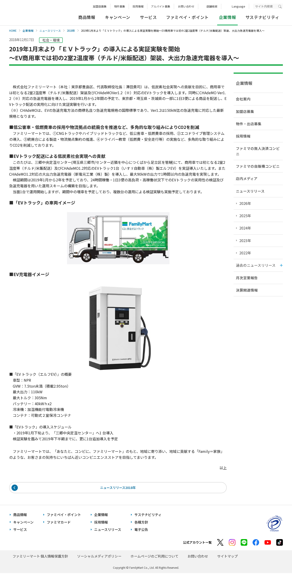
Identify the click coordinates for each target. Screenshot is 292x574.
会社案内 (243, 98)
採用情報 (138, 6)
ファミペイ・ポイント (187, 17)
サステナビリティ (262, 17)
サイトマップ (227, 557)
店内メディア (247, 178)
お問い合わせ (186, 6)
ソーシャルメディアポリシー (99, 557)
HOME (13, 30)
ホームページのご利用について (154, 557)
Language (238, 6)
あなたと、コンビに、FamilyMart (32, 12)
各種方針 (141, 522)
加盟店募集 (100, 6)
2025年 (245, 215)
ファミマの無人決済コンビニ (258, 151)
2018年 (71, 30)
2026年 (245, 203)
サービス (148, 17)
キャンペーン (117, 17)
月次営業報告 (247, 277)
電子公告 (141, 530)
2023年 (245, 240)
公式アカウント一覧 (197, 543)
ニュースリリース (50, 30)
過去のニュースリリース (256, 265)
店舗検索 (211, 6)
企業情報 (28, 30)
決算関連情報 (247, 289)
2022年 (245, 252)
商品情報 (86, 17)
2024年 (245, 227)
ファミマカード (59, 522)
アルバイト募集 (160, 6)
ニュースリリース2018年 (118, 488)
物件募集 (119, 6)
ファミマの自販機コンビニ (258, 166)
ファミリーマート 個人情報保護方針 (40, 557)
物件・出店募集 (248, 123)
